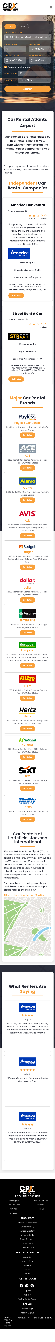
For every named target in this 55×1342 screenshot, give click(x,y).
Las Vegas (14, 1213)
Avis (27, 521)
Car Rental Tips (27, 1247)
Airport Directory (28, 1231)
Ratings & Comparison (27, 1222)
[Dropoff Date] (17, 60)
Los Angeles (14, 1200)
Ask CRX (27, 1295)
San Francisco (14, 1204)
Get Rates (16, 295)
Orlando (41, 1204)
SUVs (27, 1269)
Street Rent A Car (27, 313)
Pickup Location (13, 32)
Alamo (27, 488)
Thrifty (27, 807)
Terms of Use (37, 1318)
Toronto (41, 1209)
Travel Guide (27, 1243)
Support (27, 1291)
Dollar (27, 588)
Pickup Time (35, 44)
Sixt (27, 776)
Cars (10, 26)
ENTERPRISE (27, 620)
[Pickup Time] (41, 48)
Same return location (19, 67)
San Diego (14, 1209)
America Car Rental (27, 205)
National (27, 745)
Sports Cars (27, 1261)
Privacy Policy (23, 1318)
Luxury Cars (27, 1257)
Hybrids (27, 1265)
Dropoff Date (11, 56)
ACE (27, 456)
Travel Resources (27, 1239)
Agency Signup (27, 1313)
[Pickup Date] (17, 48)
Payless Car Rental (27, 423)
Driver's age (10, 73)
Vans (22, 26)
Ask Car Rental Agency (27, 1299)
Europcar (27, 650)
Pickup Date (10, 44)
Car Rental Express (8, 1323)
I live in (8, 80)
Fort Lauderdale (41, 1200)
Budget (27, 552)
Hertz (27, 716)
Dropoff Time (36, 56)
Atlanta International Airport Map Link (24, 895)
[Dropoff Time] (41, 60)
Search (28, 89)
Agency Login (27, 1308)
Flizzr (27, 686)
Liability (48, 1318)
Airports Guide (27, 1235)
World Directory (27, 1227)
